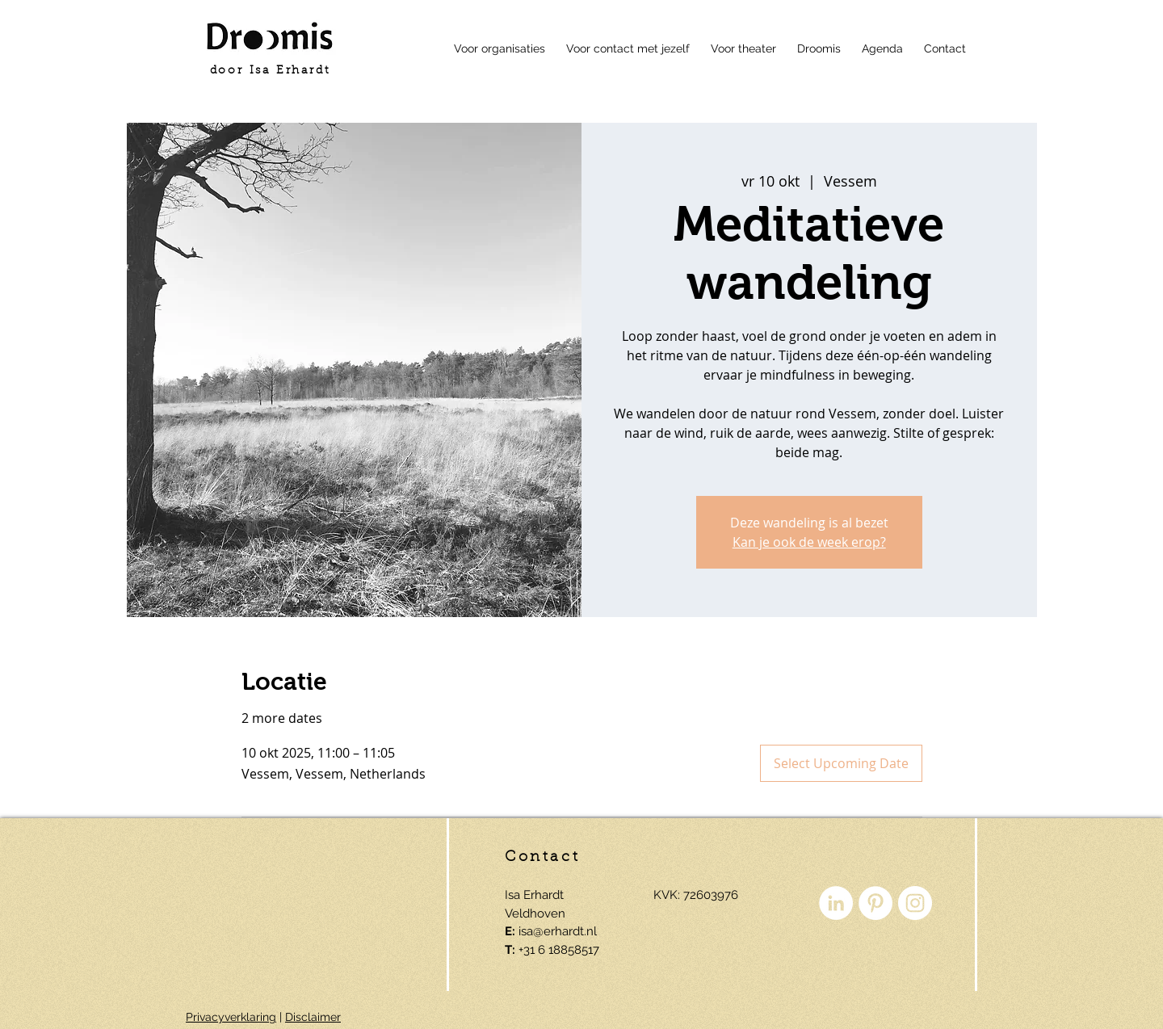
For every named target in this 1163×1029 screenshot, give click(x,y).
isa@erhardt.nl (558, 931)
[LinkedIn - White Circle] (836, 903)
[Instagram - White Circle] (915, 903)
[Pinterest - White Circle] (875, 903)
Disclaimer (313, 1016)
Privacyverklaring (231, 1016)
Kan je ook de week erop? (809, 542)
